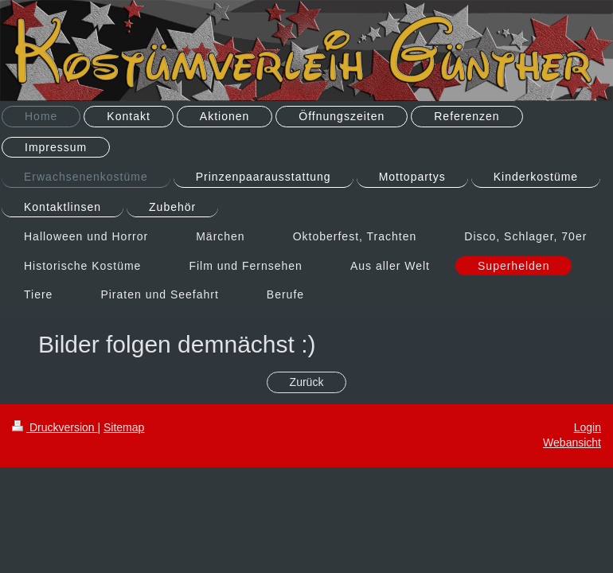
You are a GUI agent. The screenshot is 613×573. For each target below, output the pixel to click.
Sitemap (123, 427)
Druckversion (54, 427)
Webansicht (572, 442)
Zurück (307, 382)
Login (587, 427)
